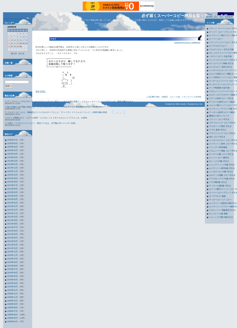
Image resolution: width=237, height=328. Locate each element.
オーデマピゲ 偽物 (217, 196)
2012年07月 (12, 185)
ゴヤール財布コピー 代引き (221, 98)
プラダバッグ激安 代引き (220, 126)
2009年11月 (12, 297)
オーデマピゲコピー (218, 46)
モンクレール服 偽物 (218, 213)
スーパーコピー (216, 39)
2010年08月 (12, 266)
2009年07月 (12, 311)
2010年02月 (12, 286)
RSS (221, 17)
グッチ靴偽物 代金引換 (219, 88)
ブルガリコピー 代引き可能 (221, 49)
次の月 (21, 53)
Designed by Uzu (195, 104)
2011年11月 (12, 213)
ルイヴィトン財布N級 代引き (222, 168)
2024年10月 (12, 150)
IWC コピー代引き (217, 137)
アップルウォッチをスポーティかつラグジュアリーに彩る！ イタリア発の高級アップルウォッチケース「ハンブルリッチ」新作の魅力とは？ (70, 101)
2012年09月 (12, 178)
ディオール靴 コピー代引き (221, 154)
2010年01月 (12, 290)
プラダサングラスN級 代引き (222, 178)
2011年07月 (12, 227)
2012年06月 (12, 189)
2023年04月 (12, 154)
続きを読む (41, 91)
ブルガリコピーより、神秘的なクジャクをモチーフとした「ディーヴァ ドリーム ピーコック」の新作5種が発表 (57, 112)
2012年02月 (12, 203)
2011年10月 (12, 216)
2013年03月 (12, 157)
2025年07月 (12, 140)
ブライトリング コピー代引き (222, 133)
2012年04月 (12, 196)
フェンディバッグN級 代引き (222, 165)
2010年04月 (12, 279)
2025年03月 (12, 147)
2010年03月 (12, 283)
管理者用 (229, 17)
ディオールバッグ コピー (220, 199)
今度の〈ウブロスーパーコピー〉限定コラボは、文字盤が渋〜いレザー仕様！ (42, 123)
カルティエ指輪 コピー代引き (222, 175)
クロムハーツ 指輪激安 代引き (222, 210)
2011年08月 (12, 224)
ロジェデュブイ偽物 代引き (221, 63)
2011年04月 (12, 237)
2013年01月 (12, 164)
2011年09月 (12, 220)
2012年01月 (12, 206)
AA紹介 (164, 97)
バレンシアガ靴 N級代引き (221, 217)
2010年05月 (12, 276)
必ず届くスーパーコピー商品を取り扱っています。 (186, 15)
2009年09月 (12, 304)
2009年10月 (12, 300)
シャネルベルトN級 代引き (221, 171)
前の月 (14, 53)
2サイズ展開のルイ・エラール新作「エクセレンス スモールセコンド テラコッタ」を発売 (47, 118)
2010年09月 (12, 262)
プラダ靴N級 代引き (218, 182)
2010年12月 (12, 251)
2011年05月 (12, 234)
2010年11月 (12, 255)
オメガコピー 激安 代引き (220, 67)
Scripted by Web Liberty (175, 104)
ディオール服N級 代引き (220, 186)
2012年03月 (12, 199)
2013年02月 (12, 161)
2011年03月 (12, 241)
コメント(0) (175, 97)
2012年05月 (12, 192)
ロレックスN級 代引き (219, 161)
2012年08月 (12, 182)
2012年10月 (12, 175)
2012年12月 (12, 168)
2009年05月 (12, 318)
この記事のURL (153, 97)
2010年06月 (12, 272)
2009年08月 (12, 307)
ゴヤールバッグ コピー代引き (222, 123)
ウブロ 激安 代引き (217, 130)
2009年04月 (12, 321)
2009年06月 (12, 314)
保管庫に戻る (212, 17)
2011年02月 (12, 245)
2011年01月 (12, 248)
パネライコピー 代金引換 (220, 56)
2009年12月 (12, 293)
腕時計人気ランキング (219, 116)
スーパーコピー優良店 (219, 157)
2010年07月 (12, 269)
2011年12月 (12, 210)
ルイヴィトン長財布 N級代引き (223, 203)
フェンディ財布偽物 (218, 147)
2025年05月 (12, 143)
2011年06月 (12, 231)
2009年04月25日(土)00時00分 (187, 43)
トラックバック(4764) (191, 97)
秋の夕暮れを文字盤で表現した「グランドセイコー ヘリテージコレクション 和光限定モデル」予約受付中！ (55, 107)
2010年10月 (12, 258)
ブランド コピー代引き (219, 119)
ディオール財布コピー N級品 (222, 102)
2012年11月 (12, 171)
